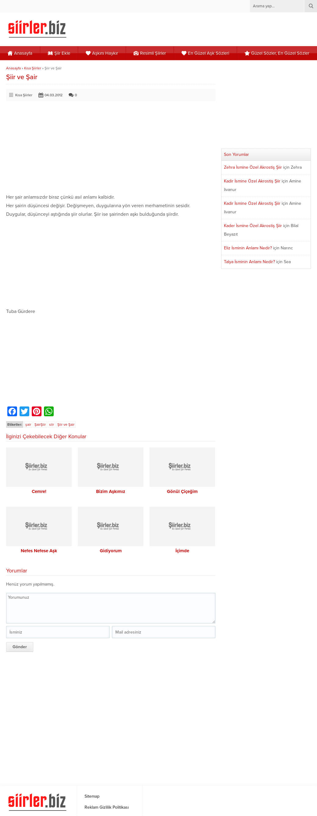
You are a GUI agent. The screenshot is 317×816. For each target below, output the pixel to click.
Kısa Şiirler (32, 68)
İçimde (182, 550)
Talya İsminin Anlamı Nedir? (249, 261)
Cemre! (39, 491)
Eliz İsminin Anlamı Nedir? (248, 248)
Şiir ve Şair (65, 424)
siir (51, 424)
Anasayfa (13, 68)
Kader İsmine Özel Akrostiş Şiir (253, 225)
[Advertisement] (111, 150)
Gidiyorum (111, 550)
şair (28, 424)
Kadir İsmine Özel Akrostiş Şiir (252, 181)
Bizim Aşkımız (110, 491)
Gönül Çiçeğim (182, 491)
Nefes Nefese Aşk (39, 550)
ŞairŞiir (40, 424)
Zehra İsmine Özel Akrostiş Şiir (253, 167)
